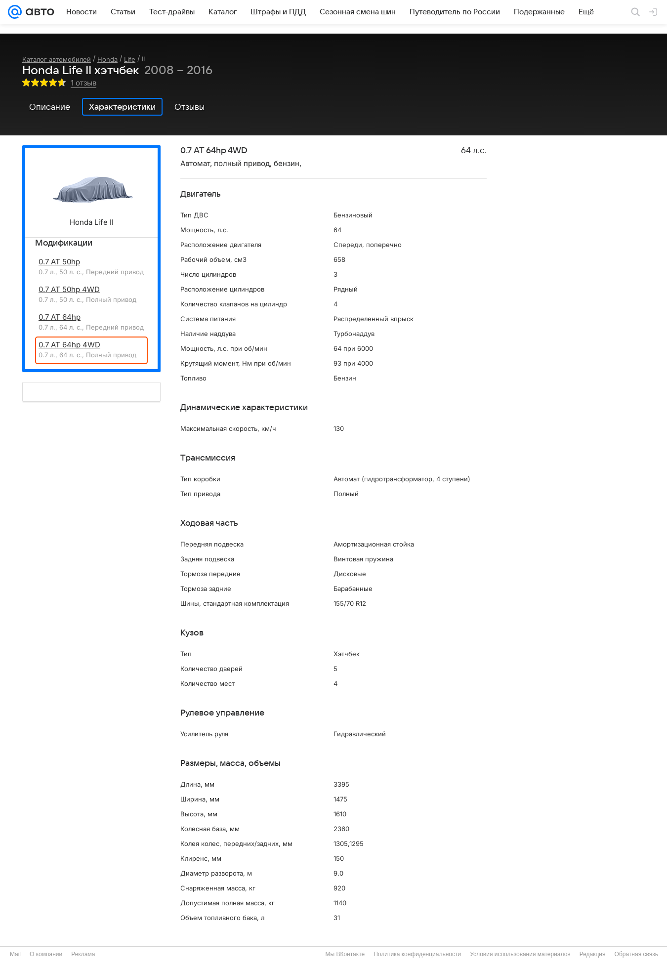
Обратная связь (636, 954)
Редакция (593, 954)
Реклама (83, 954)
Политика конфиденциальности (417, 954)
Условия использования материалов (520, 954)
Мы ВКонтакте (345, 954)
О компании (46, 954)
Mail (15, 954)
